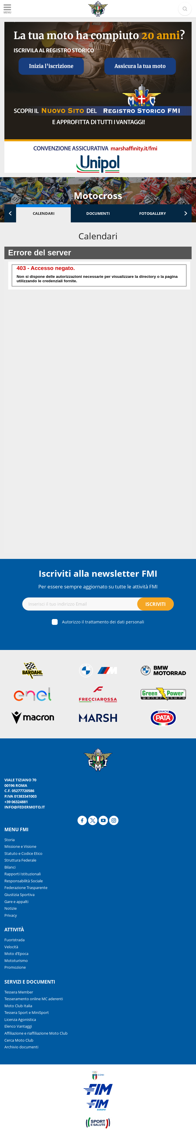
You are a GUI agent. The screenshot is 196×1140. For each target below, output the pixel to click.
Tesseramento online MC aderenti (33, 998)
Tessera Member (18, 992)
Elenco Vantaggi (18, 1026)
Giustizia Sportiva (19, 894)
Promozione (15, 967)
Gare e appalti (16, 901)
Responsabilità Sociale (23, 880)
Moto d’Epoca (16, 953)
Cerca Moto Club (18, 1040)
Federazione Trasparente (25, 887)
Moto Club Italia (18, 1005)
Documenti (98, 213)
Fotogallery (152, 213)
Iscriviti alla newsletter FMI (98, 573)
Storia (9, 839)
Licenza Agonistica (20, 1019)
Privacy (10, 915)
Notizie (10, 908)
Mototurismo (16, 960)
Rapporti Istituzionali (22, 873)
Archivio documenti (21, 1047)
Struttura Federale (20, 860)
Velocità (11, 946)
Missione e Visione (20, 846)
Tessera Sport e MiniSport (26, 1012)
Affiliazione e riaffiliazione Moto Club (36, 1033)
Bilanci (10, 867)
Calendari (43, 213)
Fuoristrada (14, 939)
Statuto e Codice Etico (23, 853)
